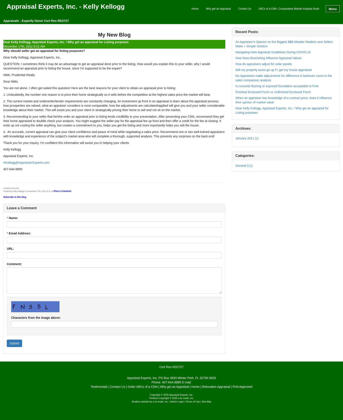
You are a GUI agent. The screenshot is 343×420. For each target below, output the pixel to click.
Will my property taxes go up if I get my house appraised (273, 70)
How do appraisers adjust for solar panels (263, 64)
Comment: (14, 264)
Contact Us (244, 8)
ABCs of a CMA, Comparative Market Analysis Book (289, 8)
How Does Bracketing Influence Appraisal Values (268, 58)
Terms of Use (193, 401)
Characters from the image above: (36, 317)
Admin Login (177, 401)
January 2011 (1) (247, 138)
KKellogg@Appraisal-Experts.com (26, 162)
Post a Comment (62, 191)
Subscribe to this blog (14, 197)
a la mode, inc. (161, 401)
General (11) (244, 165)
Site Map (206, 401)
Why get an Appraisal (218, 8)
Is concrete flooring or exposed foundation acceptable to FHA (276, 86)
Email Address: (19, 233)
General (15, 188)
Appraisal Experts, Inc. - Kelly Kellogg (66, 6)
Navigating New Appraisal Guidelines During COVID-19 (272, 52)
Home (194, 8)
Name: (12, 218)
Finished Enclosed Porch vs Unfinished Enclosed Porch (273, 92)
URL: (10, 248)
